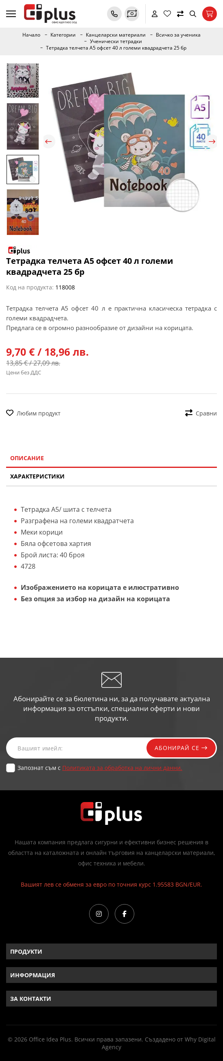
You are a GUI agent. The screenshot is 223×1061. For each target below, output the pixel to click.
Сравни (201, 413)
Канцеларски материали (116, 35)
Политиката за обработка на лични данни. (122, 768)
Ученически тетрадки (116, 41)
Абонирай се (181, 748)
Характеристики (37, 476)
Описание (27, 458)
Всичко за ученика (178, 35)
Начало (31, 35)
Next (212, 141)
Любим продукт (33, 413)
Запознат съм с (99, 767)
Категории (63, 35)
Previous (48, 141)
